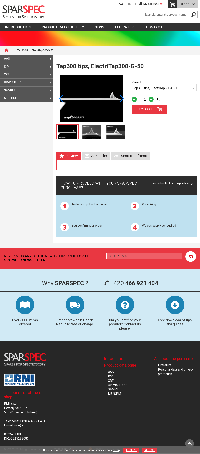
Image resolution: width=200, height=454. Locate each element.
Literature (125, 27)
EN (129, 3)
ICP (6, 66)
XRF (6, 74)
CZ (121, 3)
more (116, 450)
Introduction (114, 358)
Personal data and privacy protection (176, 372)
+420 (131, 283)
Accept (131, 450)
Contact (154, 27)
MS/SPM (10, 98)
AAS (7, 58)
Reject (149, 450)
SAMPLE (9, 90)
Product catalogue (60, 27)
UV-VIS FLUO (13, 82)
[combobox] (164, 87)
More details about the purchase (171, 183)
